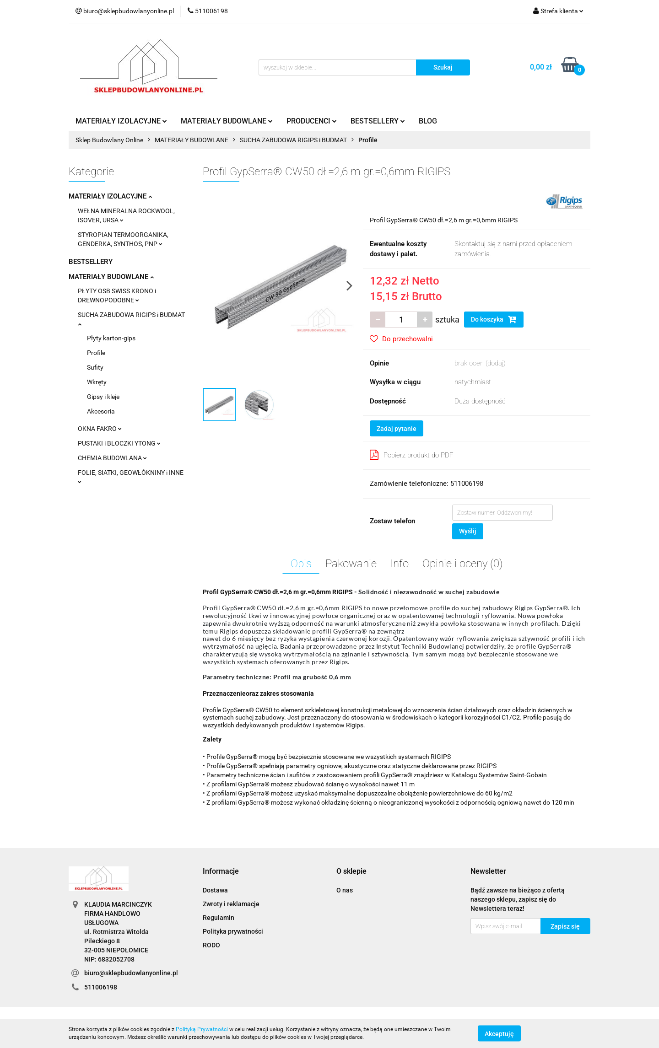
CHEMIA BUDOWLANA (112, 458)
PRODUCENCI (311, 121)
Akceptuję (499, 1033)
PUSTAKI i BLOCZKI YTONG (119, 443)
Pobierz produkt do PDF (412, 455)
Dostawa (215, 890)
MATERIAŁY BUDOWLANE (227, 121)
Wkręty (97, 382)
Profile (96, 352)
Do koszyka (494, 319)
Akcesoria (101, 411)
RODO (211, 945)
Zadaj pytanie (396, 428)
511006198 (100, 987)
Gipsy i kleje (103, 396)
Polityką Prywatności (202, 1029)
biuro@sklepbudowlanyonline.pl (131, 973)
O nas (344, 890)
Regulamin (218, 917)
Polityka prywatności (233, 931)
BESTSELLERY (378, 121)
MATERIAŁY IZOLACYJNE (121, 121)
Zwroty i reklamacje (231, 904)
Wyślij (467, 531)
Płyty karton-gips (111, 338)
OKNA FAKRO (100, 428)
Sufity (95, 367)
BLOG (428, 121)
